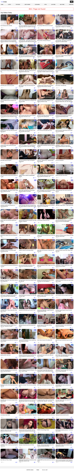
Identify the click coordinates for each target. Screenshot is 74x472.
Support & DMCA (29, 469)
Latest (9, 4)
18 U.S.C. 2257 (45, 469)
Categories (37, 4)
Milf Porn (62, 4)
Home (2, 4)
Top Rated (18, 4)
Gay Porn (53, 4)
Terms (37, 469)
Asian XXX (71, 4)
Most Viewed (27, 4)
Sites (45, 4)
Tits (4, 2)
